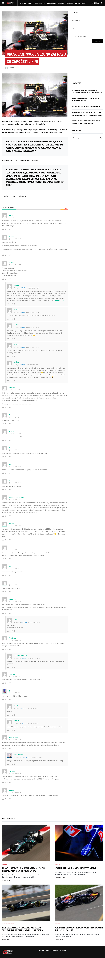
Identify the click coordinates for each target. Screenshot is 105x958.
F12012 (23, 288)
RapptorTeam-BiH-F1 (17, 497)
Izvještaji (5, 924)
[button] (3, 3)
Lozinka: (74, 28)
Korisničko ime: (76, 20)
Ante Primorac (19, 755)
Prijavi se (97, 41)
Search (101, 138)
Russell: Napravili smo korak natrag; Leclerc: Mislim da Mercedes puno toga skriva (23, 869)
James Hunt (25, 757)
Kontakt (63, 950)
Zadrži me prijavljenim (80, 36)
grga (10, 691)
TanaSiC (12, 674)
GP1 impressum (52, 950)
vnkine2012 (22, 196)
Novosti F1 (9, 47)
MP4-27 (16, 721)
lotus (14, 196)
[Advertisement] (88, 61)
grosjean (6, 196)
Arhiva (41, 950)
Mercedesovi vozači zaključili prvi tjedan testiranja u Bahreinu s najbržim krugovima (22, 928)
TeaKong (24, 658)
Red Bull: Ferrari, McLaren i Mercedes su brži (87, 107)
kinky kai (24, 622)
